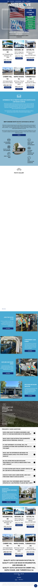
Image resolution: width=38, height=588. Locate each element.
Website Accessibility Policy (31, 583)
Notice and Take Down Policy (24, 583)
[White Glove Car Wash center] (19, 191)
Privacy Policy (4, 583)
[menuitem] (8, 1)
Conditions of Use (17, 583)
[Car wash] (19, 224)
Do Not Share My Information (11, 583)
